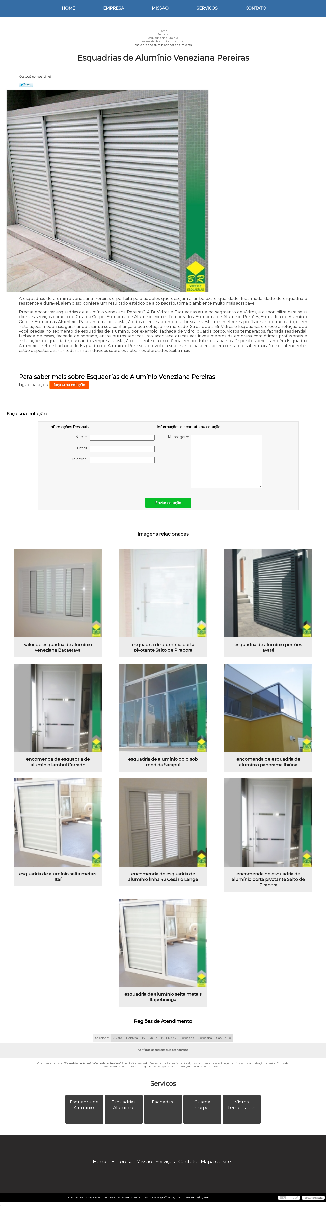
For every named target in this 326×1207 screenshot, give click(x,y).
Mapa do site (216, 1161)
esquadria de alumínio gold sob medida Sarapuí (163, 762)
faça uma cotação (69, 385)
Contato (256, 8)
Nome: (115, 438)
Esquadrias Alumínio (124, 1104)
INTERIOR (149, 1038)
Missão (160, 8)
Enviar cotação (168, 503)
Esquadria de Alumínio (84, 1104)
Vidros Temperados (242, 1104)
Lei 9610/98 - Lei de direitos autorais (198, 1066)
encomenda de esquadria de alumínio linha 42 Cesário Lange (163, 876)
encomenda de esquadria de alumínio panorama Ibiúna (268, 762)
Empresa (113, 8)
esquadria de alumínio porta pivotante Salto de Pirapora (163, 647)
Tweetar (26, 84)
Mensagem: (215, 461)
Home (68, 8)
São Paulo (223, 1038)
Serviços (207, 8)
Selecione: (102, 1038)
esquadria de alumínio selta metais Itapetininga (163, 997)
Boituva (132, 1038)
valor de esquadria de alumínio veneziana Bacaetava (58, 647)
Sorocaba (187, 1038)
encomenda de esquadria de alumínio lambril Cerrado (58, 762)
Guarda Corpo (202, 1104)
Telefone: (113, 460)
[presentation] (81, 478)
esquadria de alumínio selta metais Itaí (57, 876)
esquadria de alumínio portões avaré (268, 647)
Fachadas (163, 1101)
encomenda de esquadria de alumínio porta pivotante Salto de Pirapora (268, 879)
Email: (116, 449)
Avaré (117, 1038)
